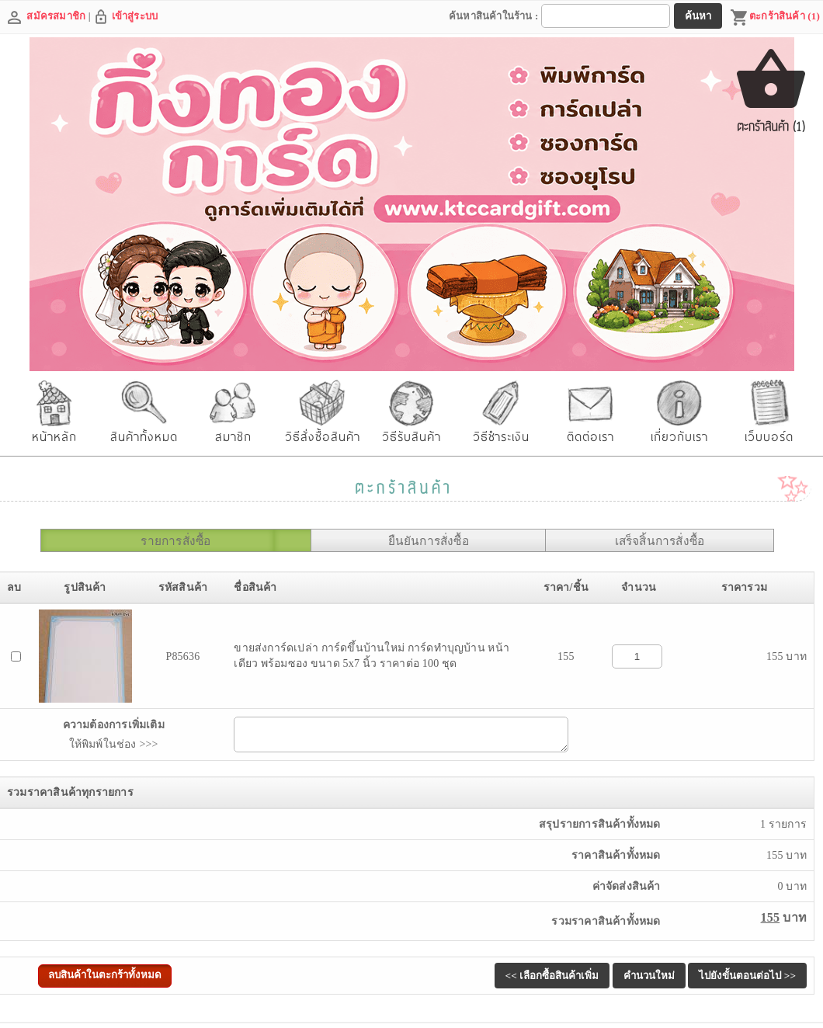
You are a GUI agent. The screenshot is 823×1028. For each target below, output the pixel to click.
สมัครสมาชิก (55, 16)
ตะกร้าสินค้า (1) (775, 18)
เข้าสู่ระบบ (135, 16)
